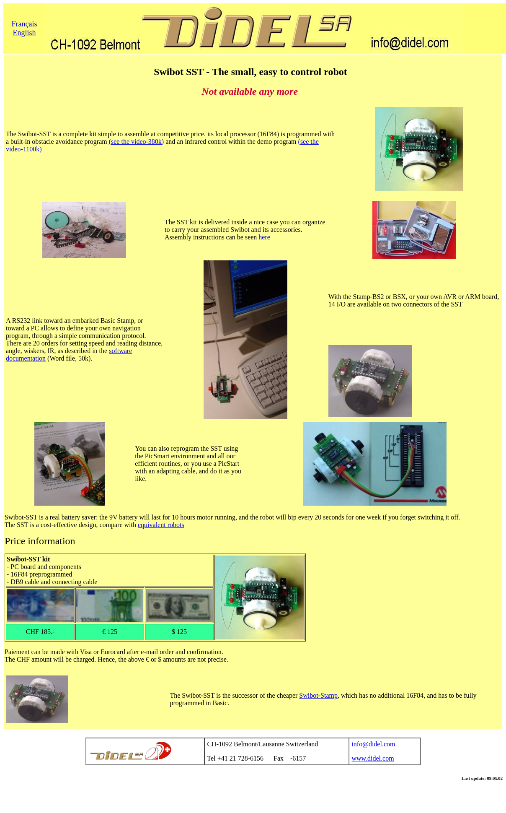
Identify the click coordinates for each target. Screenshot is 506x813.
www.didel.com (372, 758)
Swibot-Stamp (318, 695)
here (264, 237)
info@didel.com (373, 744)
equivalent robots (161, 524)
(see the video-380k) (136, 141)
